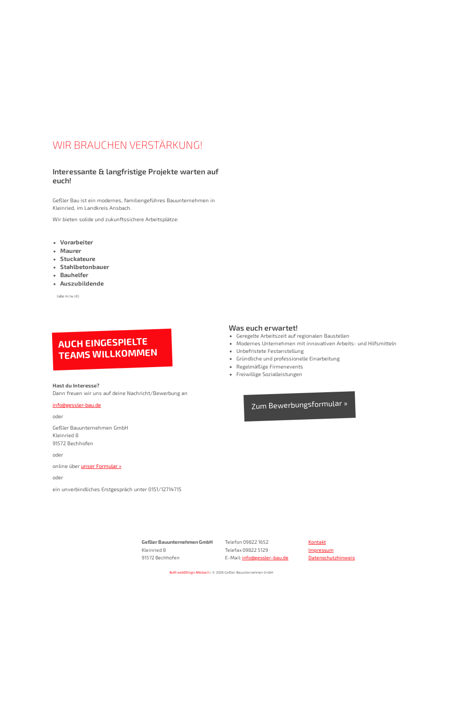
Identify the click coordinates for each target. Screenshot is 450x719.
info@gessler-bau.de (77, 405)
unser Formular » (101, 466)
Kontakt (317, 542)
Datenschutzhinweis (331, 557)
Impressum (320, 550)
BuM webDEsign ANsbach (189, 572)
